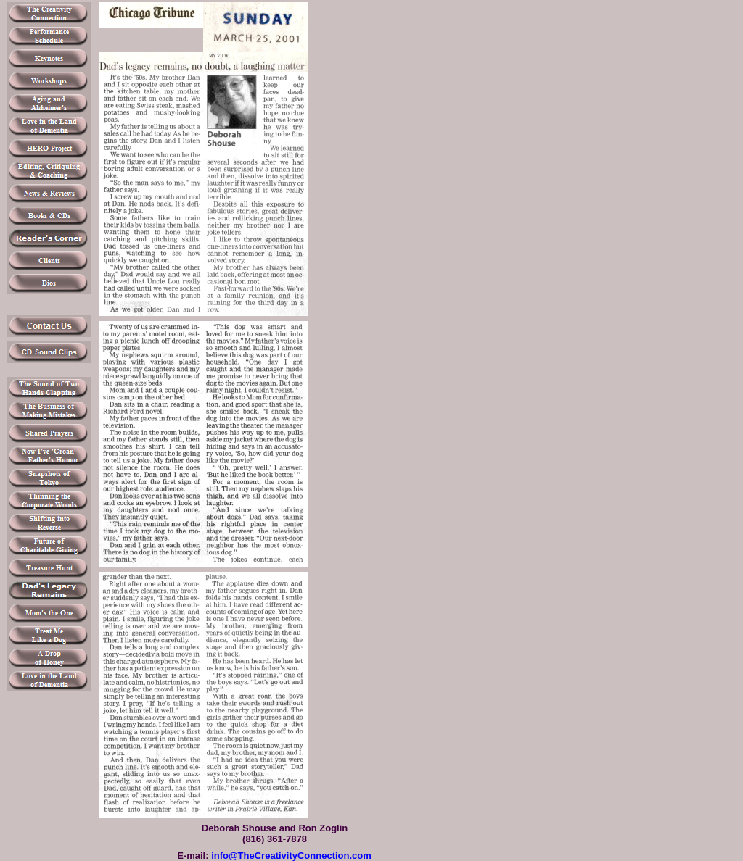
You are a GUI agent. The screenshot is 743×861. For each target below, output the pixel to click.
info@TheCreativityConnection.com (291, 855)
